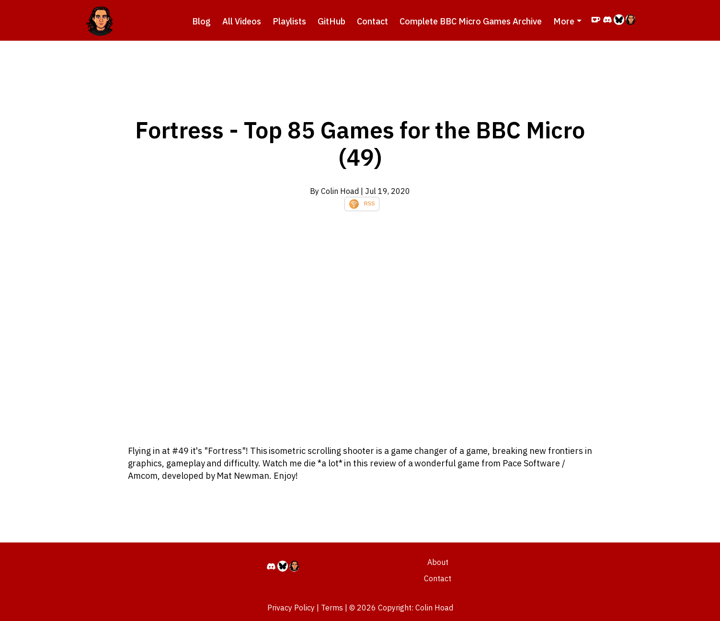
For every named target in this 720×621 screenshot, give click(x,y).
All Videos (241, 21)
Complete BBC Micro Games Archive (471, 21)
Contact (372, 21)
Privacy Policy (291, 607)
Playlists (289, 21)
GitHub (331, 21)
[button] (567, 21)
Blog (201, 21)
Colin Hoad (434, 607)
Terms (332, 607)
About (437, 562)
